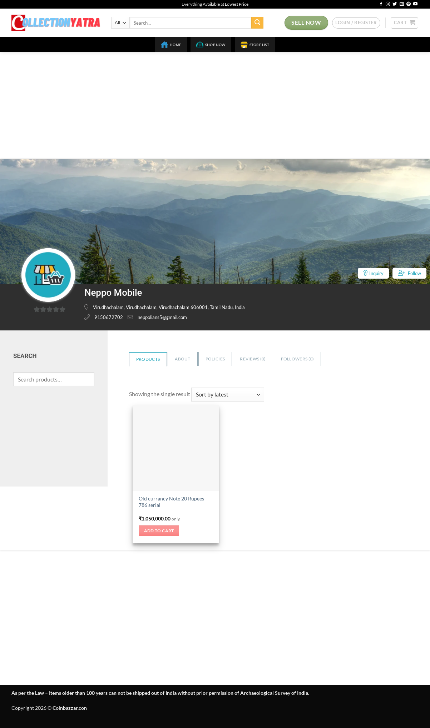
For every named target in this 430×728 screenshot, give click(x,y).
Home (171, 44)
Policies (215, 358)
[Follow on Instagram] (388, 4)
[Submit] (257, 23)
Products (148, 359)
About (183, 358)
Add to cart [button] (159, 530)
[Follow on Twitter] (394, 4)
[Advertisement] (215, 105)
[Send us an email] (402, 4)
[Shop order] (227, 395)
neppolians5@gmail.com (162, 317)
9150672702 (108, 317)
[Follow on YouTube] (415, 4)
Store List (255, 44)
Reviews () (253, 358)
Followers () (297, 358)
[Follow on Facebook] (381, 4)
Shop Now (211, 44)
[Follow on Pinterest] (408, 4)
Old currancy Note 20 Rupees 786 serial (171, 501)
